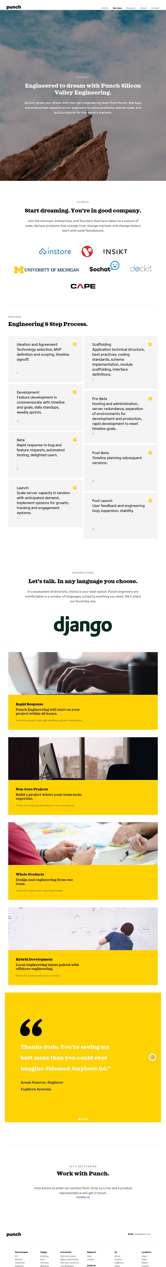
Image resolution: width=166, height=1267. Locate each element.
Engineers (119, 1262)
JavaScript (20, 1262)
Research (131, 8)
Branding (44, 1256)
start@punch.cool (139, 1234)
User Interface (44, 1261)
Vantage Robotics (87, 250)
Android (18, 1259)
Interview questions (69, 1262)
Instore (55, 250)
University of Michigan (46, 267)
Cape (83, 284)
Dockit (141, 267)
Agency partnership (69, 1259)
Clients (104, 8)
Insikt (115, 250)
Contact (155, 8)
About (144, 8)
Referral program (68, 1256)
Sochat (104, 267)
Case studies (90, 1258)
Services (117, 8)
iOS (16, 1256)
